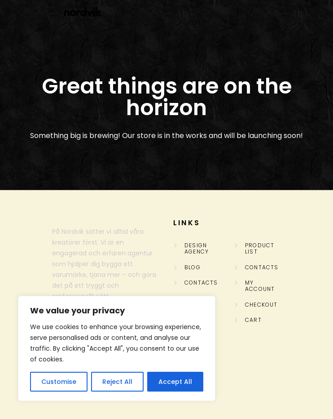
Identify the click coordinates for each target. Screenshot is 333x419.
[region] (116, 348)
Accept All (175, 381)
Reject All (117, 381)
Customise (58, 381)
